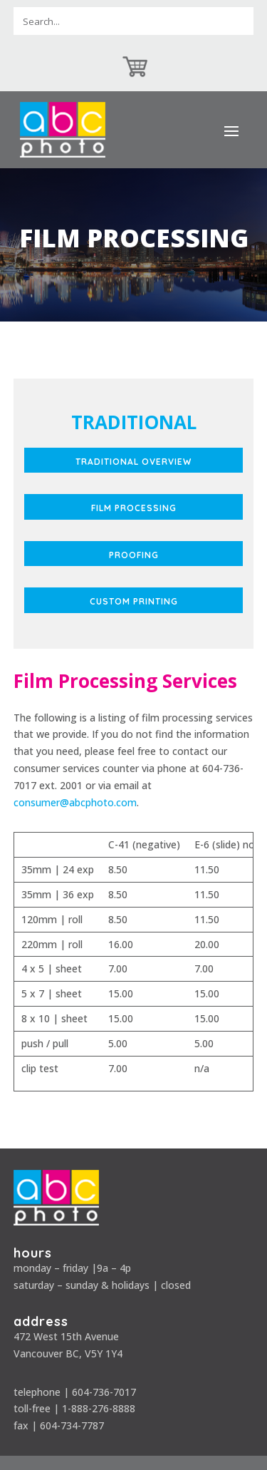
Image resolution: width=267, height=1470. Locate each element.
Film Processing (134, 508)
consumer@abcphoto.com (75, 802)
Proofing (134, 555)
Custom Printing (134, 601)
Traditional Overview (133, 461)
